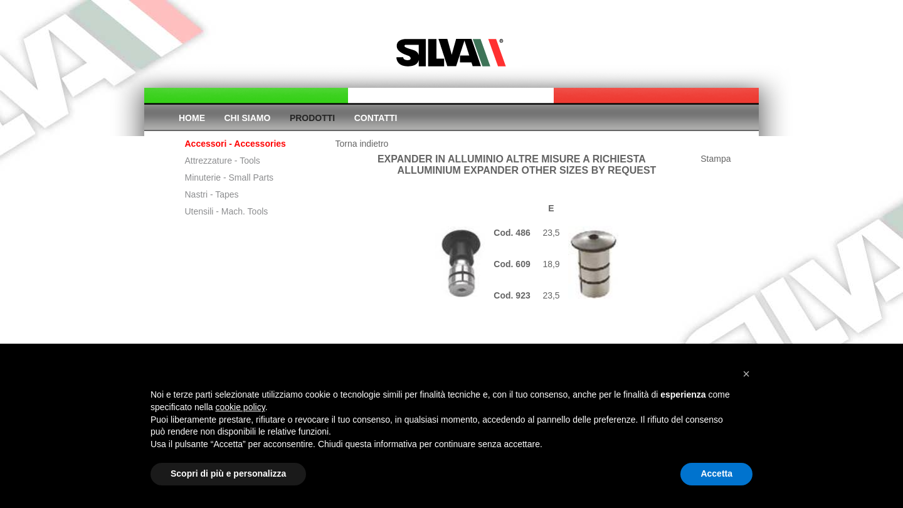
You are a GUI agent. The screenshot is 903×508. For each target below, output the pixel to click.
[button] (746, 374)
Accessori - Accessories (235, 144)
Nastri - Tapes (212, 194)
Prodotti (312, 118)
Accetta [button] (716, 473)
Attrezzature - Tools (222, 161)
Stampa (715, 159)
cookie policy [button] (240, 407)
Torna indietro (362, 144)
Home (192, 118)
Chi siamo (247, 118)
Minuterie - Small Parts (229, 177)
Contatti (376, 118)
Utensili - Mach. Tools (226, 211)
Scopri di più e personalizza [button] (228, 473)
